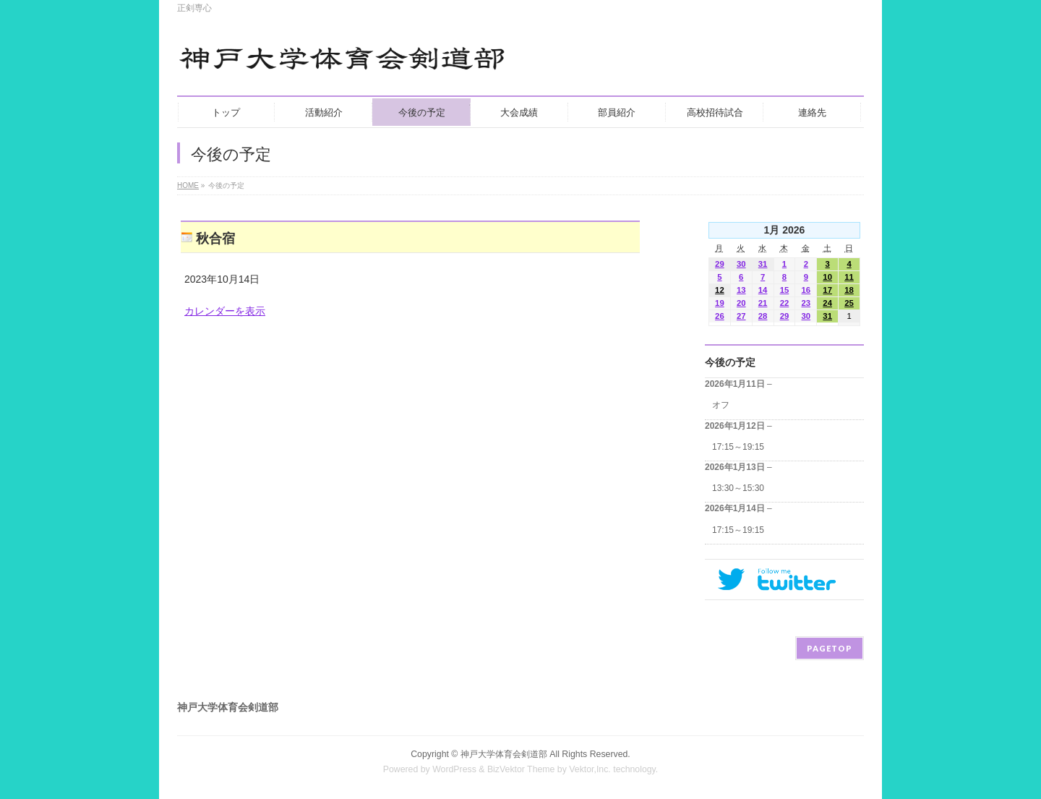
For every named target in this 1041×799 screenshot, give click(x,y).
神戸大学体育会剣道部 (503, 754)
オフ (720, 405)
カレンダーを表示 (224, 311)
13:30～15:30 (738, 488)
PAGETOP (829, 648)
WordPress (454, 769)
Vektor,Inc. (590, 769)
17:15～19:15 (738, 447)
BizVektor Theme (521, 769)
